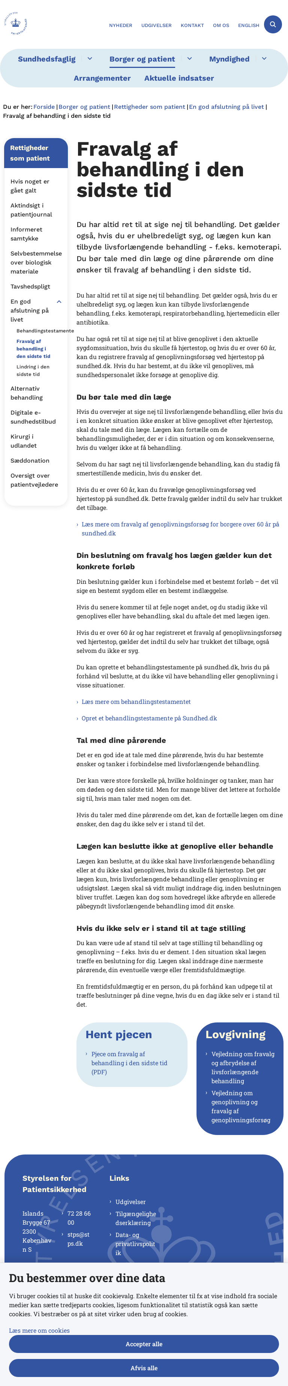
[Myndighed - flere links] (263, 58)
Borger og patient (142, 58)
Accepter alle (144, 1344)
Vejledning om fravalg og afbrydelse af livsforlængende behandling (243, 1067)
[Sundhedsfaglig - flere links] (88, 58)
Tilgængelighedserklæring (136, 1218)
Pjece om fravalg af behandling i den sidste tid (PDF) (130, 1063)
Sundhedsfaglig (46, 58)
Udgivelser (131, 1202)
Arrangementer (102, 78)
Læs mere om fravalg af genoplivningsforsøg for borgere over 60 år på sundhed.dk (180, 528)
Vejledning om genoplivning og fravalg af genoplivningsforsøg (241, 1106)
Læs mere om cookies (39, 1330)
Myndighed (229, 58)
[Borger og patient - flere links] (188, 58)
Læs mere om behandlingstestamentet (136, 701)
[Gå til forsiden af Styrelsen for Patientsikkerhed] (13, 24)
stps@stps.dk (79, 1238)
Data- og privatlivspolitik (135, 1244)
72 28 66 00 (79, 1217)
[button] (57, 302)
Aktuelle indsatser (179, 78)
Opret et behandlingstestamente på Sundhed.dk (149, 718)
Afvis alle (144, 1368)
